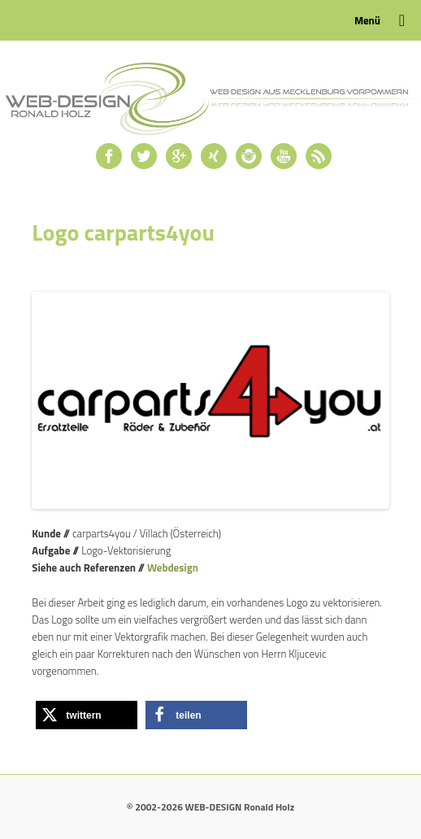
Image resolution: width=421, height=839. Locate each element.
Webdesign (172, 567)
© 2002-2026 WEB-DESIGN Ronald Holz (210, 807)
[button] (86, 715)
